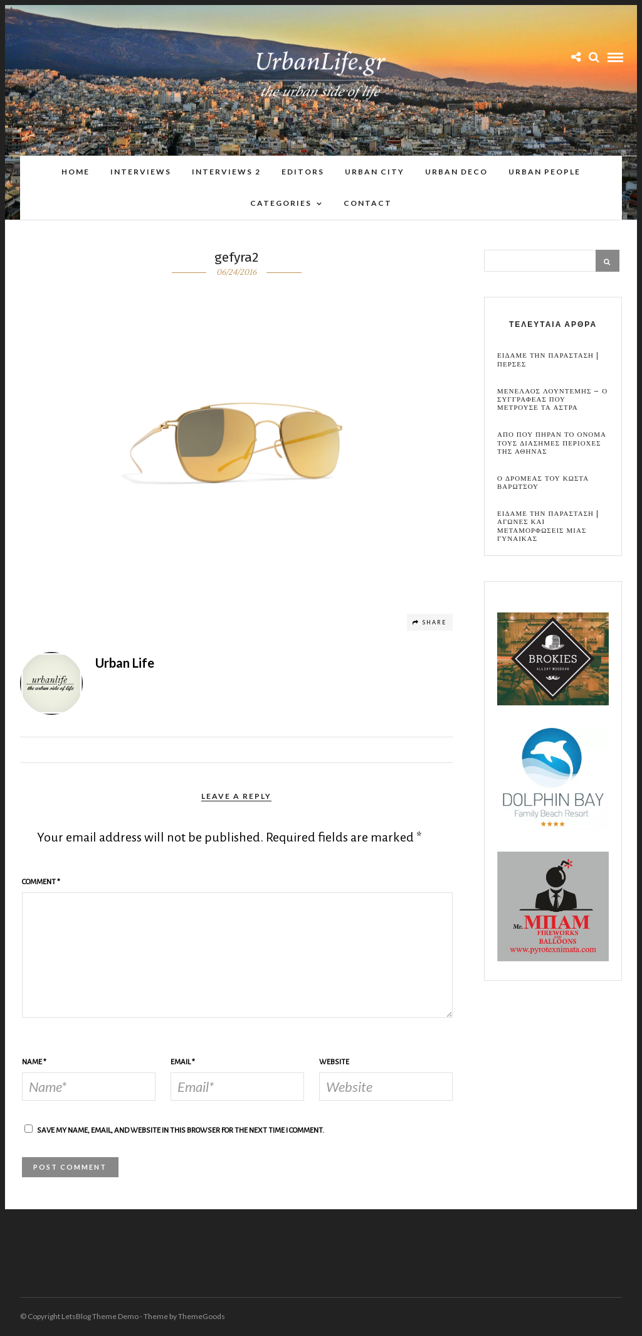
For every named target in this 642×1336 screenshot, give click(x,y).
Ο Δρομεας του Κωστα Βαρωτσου (543, 482)
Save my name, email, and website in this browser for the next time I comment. (180, 1130)
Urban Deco (456, 171)
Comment (41, 882)
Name (34, 1062)
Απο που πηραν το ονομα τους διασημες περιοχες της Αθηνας (551, 443)
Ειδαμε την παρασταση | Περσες (548, 359)
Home (75, 171)
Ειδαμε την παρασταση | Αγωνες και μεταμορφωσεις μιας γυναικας (548, 526)
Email (183, 1062)
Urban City (374, 171)
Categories (281, 203)
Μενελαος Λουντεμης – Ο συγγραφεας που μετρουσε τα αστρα (552, 399)
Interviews (140, 171)
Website (334, 1062)
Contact (368, 203)
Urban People (544, 171)
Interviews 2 (226, 171)
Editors (303, 171)
